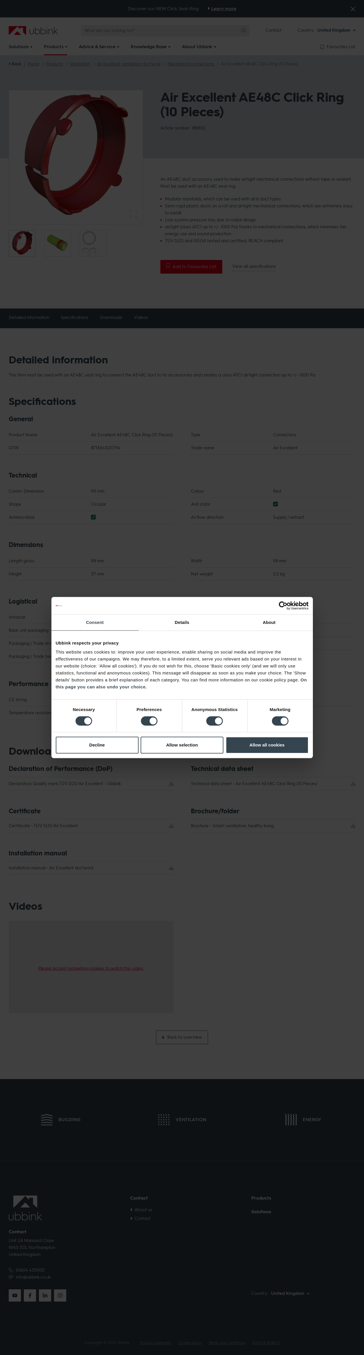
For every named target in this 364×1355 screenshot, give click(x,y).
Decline (97, 744)
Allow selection (182, 744)
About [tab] (269, 622)
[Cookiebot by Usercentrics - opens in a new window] (283, 605)
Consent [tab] (95, 622)
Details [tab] (182, 622)
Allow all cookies (267, 744)
